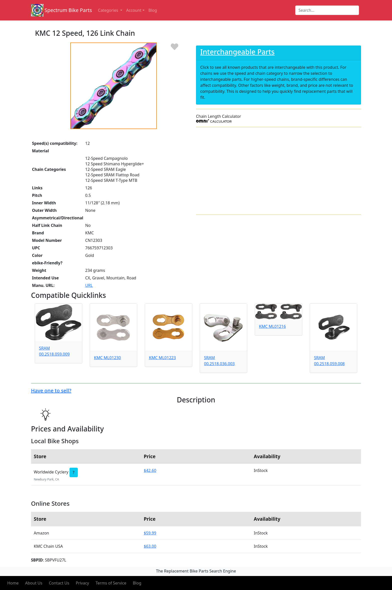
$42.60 (150, 470)
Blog (137, 583)
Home (13, 583)
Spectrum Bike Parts (68, 10)
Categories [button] (108, 10)
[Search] (327, 10)
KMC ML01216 (272, 326)
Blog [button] (152, 10)
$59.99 (150, 533)
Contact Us (59, 583)
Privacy (82, 583)
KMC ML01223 (162, 357)
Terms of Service (111, 583)
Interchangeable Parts (237, 52)
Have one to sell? (51, 390)
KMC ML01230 (107, 357)
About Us (33, 583)
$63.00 (150, 546)
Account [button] (134, 10)
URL (89, 285)
